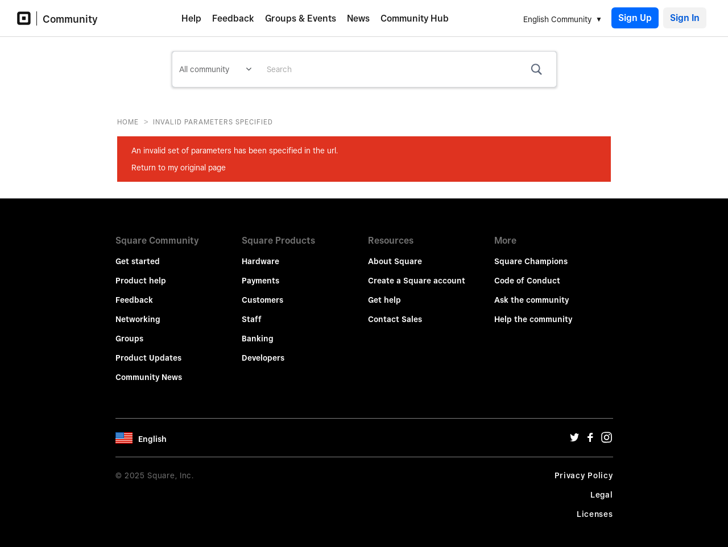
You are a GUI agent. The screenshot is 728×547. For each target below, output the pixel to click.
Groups (129, 330)
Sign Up (635, 17)
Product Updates (148, 349)
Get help (384, 292)
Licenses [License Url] (595, 506)
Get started (137, 253)
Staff (252, 311)
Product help (140, 272)
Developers (263, 349)
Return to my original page (178, 167)
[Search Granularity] (215, 69)
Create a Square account (416, 272)
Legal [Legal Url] (601, 486)
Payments (260, 272)
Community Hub (414, 18)
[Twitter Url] (574, 432)
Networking (137, 311)
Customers (262, 292)
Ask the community (531, 292)
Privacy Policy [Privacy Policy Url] (584, 467)
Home (128, 122)
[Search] (407, 69)
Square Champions (531, 253)
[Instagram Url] (606, 432)
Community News (148, 369)
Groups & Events (300, 18)
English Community (557, 19)
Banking (258, 330)
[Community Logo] (27, 18)
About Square (395, 253)
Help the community (533, 311)
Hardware (260, 253)
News (358, 18)
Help (191, 18)
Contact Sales (395, 311)
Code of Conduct (527, 272)
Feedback (233, 18)
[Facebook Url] (590, 432)
